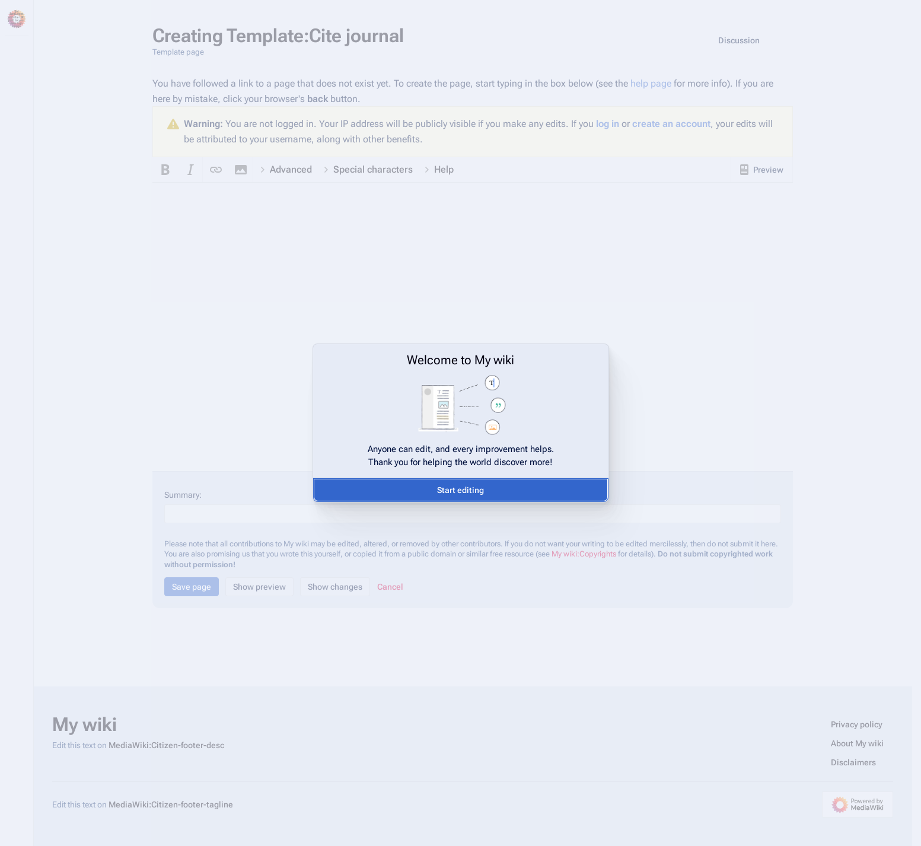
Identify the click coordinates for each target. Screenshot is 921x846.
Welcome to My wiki (460, 360)
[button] (460, 490)
